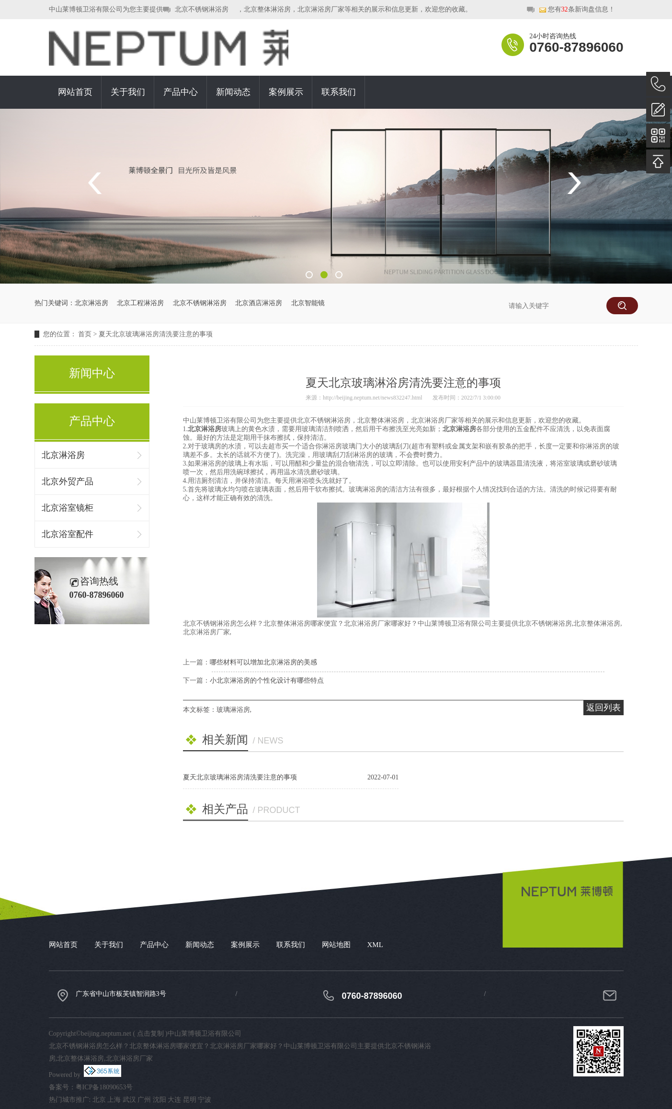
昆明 (189, 1099)
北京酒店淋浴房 (258, 303)
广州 (144, 1099)
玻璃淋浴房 (233, 709)
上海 (114, 1099)
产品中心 (180, 92)
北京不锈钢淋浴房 (201, 9)
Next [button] (574, 183)
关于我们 (128, 92)
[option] (336, 196)
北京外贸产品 (67, 481)
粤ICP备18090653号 (104, 1087)
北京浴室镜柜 (67, 508)
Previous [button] (98, 183)
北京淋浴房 (91, 303)
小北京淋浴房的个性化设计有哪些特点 (267, 680)
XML (375, 945)
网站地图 (336, 945)
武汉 (129, 1099)
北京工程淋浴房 (140, 303)
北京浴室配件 (67, 534)
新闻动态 (233, 92)
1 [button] (309, 274)
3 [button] (338, 274)
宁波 (204, 1099)
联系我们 (338, 92)
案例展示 (286, 92)
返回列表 (603, 707)
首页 (84, 334)
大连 (174, 1099)
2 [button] (324, 274)
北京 (99, 1099)
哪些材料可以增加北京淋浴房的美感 (263, 662)
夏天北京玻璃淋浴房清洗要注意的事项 (156, 334)
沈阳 (159, 1099)
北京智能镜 (308, 303)
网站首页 (75, 92)
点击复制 (150, 1033)
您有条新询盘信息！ (577, 10)
